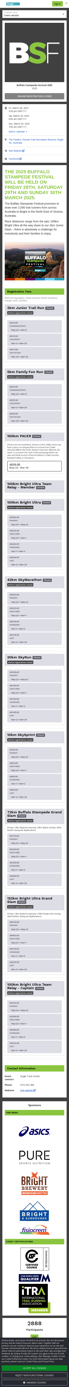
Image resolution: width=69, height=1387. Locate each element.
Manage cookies (34, 1382)
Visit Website (16, 150)
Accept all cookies (34, 1368)
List (34, 1337)
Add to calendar (18, 131)
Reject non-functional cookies (34, 1375)
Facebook (15, 158)
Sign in (57, 3)
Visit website (28, 1090)
